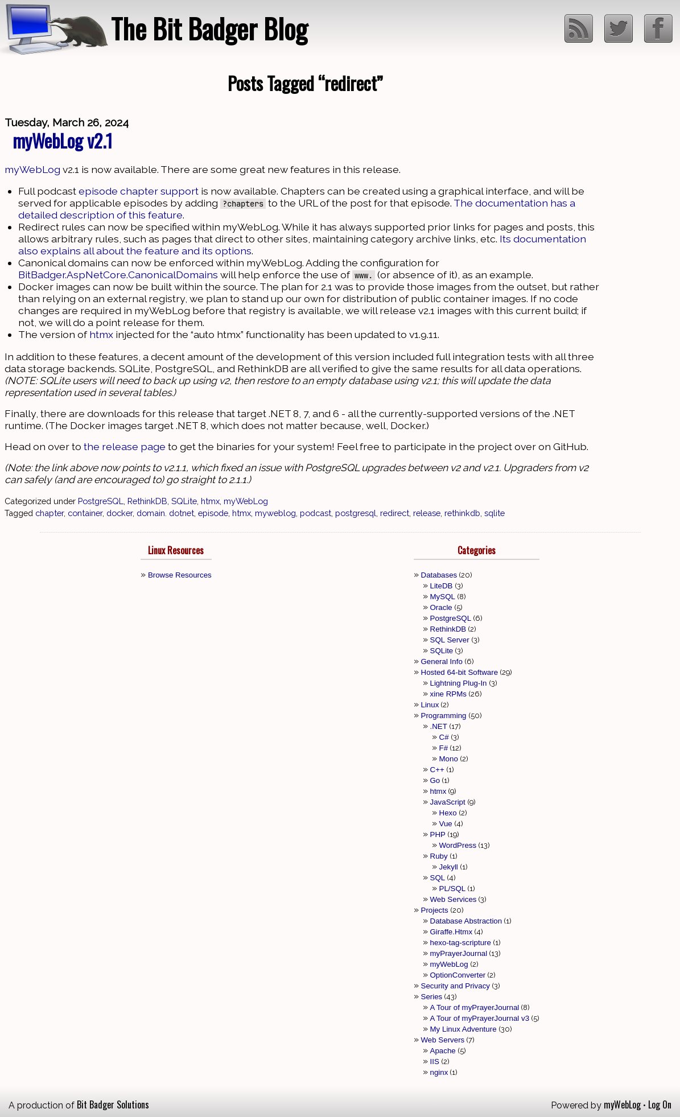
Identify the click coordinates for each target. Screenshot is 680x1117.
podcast (315, 513)
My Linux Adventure (463, 1029)
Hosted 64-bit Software (459, 672)
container (85, 513)
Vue (445, 823)
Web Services (453, 899)
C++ (437, 769)
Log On (659, 1104)
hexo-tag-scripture (460, 942)
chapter (49, 513)
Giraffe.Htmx (451, 932)
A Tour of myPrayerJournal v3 (480, 1018)
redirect (394, 513)
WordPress (458, 845)
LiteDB (441, 586)
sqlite (494, 513)
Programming (444, 715)
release (426, 513)
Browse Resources (180, 575)
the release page (125, 446)
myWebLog (32, 169)
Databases (439, 575)
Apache (443, 1050)
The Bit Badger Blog (209, 28)
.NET (438, 726)
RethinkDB (147, 501)
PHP (438, 834)
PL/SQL (452, 888)
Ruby (439, 856)
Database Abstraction (466, 921)
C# (444, 737)
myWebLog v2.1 (63, 140)
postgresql (355, 513)
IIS (434, 1061)
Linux (430, 704)
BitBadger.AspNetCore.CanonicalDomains (118, 275)
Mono (448, 759)
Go (435, 780)
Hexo (448, 813)
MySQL (442, 596)
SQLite (184, 501)
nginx (439, 1072)
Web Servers (443, 1040)
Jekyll (448, 867)
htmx (101, 334)
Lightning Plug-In (458, 683)
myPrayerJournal (459, 953)
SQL (438, 877)
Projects (434, 910)
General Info (442, 661)
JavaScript (447, 802)
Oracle (441, 607)
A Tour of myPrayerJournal (475, 1007)
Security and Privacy (455, 986)
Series (432, 996)
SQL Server (449, 640)
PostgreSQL (100, 501)
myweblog (275, 513)
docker (119, 513)
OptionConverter (458, 975)
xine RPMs (448, 694)
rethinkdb (462, 513)
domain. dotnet (165, 513)
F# (443, 748)
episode (213, 513)
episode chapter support (139, 191)
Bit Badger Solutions (113, 1104)
